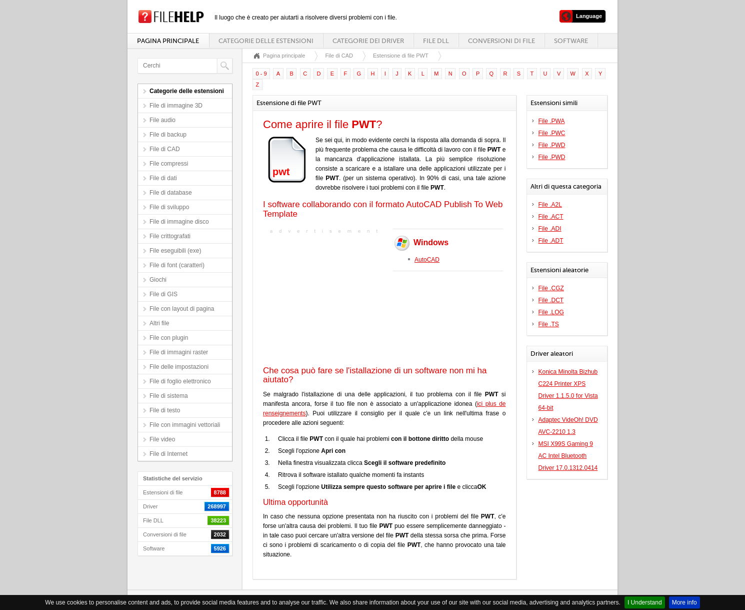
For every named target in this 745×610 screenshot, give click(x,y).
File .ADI (550, 228)
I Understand (645, 602)
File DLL (436, 41)
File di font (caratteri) (177, 265)
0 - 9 (261, 74)
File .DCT (551, 300)
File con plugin (169, 337)
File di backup (168, 134)
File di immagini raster (179, 352)
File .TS (548, 324)
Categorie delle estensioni (266, 41)
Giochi (158, 279)
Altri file (159, 323)
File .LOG (551, 312)
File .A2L (550, 204)
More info (684, 602)
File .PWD (552, 145)
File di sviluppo (169, 207)
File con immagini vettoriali (185, 424)
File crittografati (170, 236)
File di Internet (169, 453)
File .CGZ (551, 288)
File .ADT (551, 240)
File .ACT (551, 216)
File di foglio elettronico (180, 381)
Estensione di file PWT (400, 56)
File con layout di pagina (182, 308)
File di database (171, 192)
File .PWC (552, 133)
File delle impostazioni (179, 366)
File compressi (169, 163)
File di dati (163, 178)
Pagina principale (168, 41)
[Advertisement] (325, 298)
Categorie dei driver (368, 41)
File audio (163, 120)
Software (571, 41)
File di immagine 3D (176, 105)
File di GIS (164, 294)
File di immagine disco (179, 221)
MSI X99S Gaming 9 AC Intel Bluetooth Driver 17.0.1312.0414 (568, 455)
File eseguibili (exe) (175, 250)
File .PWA (551, 121)
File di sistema (169, 395)
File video (162, 439)
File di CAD (165, 149)
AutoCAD (427, 259)
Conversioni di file (501, 41)
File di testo (165, 410)
